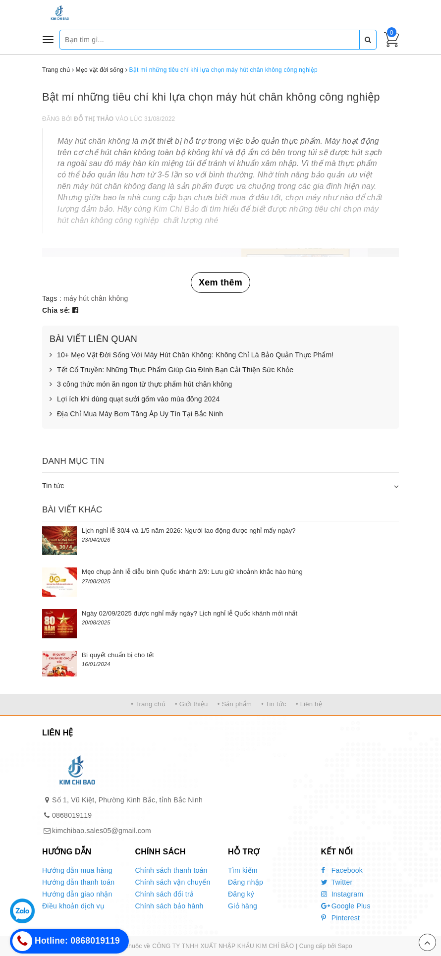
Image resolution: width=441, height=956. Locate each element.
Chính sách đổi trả (164, 894)
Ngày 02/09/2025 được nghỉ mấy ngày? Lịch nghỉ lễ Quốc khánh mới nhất (189, 613)
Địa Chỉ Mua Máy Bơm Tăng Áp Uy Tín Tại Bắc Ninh (136, 414)
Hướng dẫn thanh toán (78, 882)
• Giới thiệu (191, 704)
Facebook (342, 870)
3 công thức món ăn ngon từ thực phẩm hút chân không (141, 385)
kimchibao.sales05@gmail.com (101, 831)
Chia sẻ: (56, 310)
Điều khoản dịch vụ (73, 906)
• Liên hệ (309, 704)
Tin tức (53, 486)
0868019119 (72, 815)
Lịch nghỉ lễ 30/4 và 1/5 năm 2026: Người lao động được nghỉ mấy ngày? (189, 530)
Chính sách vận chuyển (173, 882)
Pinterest (340, 918)
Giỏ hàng (242, 906)
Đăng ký (241, 894)
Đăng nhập (245, 882)
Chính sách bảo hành (169, 906)
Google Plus (346, 906)
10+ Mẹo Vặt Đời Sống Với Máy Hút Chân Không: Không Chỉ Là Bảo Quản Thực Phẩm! (191, 355)
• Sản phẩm (235, 704)
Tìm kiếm (243, 870)
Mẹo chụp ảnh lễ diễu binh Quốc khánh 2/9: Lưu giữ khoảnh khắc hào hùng (192, 571)
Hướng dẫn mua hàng (77, 870)
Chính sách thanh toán (171, 870)
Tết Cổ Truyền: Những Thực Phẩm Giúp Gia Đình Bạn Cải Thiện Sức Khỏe (171, 370)
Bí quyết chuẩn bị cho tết (118, 655)
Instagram (342, 894)
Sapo (345, 946)
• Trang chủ (148, 704)
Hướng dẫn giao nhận (77, 894)
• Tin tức (273, 704)
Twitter (337, 882)
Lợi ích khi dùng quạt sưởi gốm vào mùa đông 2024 (135, 399)
